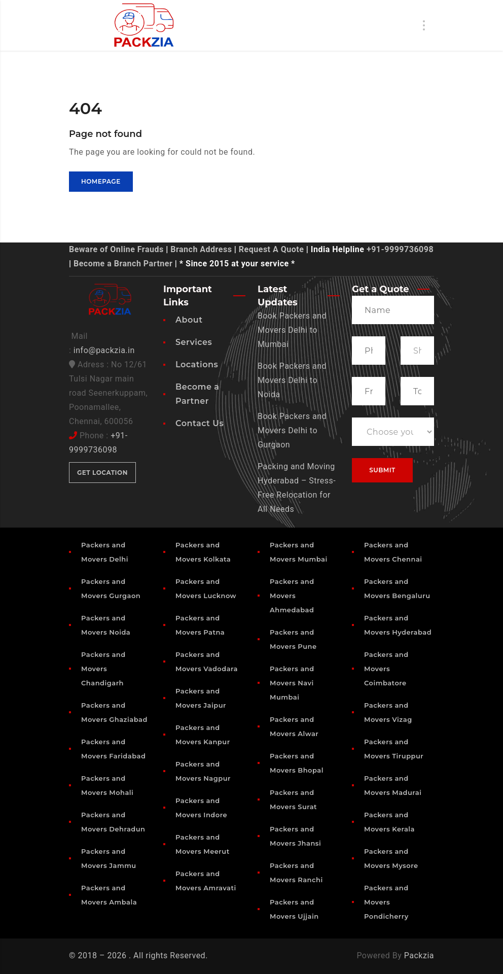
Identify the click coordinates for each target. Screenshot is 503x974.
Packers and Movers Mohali (107, 785)
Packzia (419, 955)
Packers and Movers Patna (200, 625)
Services (193, 342)
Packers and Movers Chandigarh (103, 668)
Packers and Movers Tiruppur (393, 749)
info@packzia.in (104, 350)
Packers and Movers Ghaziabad (114, 712)
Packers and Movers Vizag (388, 712)
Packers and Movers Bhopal (297, 763)
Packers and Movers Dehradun (113, 822)
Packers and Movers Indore (201, 807)
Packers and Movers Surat (293, 799)
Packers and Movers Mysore (391, 858)
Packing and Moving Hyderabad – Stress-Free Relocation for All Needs (297, 488)
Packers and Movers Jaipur (200, 698)
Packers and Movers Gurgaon (110, 588)
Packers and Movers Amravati (205, 880)
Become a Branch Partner (123, 263)
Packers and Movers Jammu (108, 858)
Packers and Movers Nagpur (203, 771)
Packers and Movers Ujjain (294, 909)
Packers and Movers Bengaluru (397, 588)
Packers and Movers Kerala (389, 822)
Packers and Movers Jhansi (295, 836)
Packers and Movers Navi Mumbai (292, 683)
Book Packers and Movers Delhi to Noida (292, 380)
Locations (196, 364)
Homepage (101, 181)
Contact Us (199, 423)
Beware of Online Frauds (116, 249)
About (188, 320)
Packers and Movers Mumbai (299, 552)
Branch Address (201, 249)
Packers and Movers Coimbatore (386, 668)
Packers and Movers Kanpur (202, 734)
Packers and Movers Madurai (392, 785)
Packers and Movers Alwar (294, 726)
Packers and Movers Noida (105, 625)
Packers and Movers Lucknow (205, 588)
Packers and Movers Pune (293, 639)
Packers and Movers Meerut (202, 844)
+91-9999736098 (400, 249)
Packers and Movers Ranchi (296, 872)
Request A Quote (271, 249)
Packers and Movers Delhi (104, 552)
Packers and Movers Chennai (393, 552)
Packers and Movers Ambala (109, 895)
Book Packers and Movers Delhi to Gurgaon (292, 430)
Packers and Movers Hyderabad (398, 625)
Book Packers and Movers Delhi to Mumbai (292, 330)
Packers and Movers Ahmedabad (292, 595)
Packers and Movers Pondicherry (386, 902)
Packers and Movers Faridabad (113, 749)
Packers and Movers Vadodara (206, 661)
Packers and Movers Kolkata (203, 552)
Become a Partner (197, 394)
